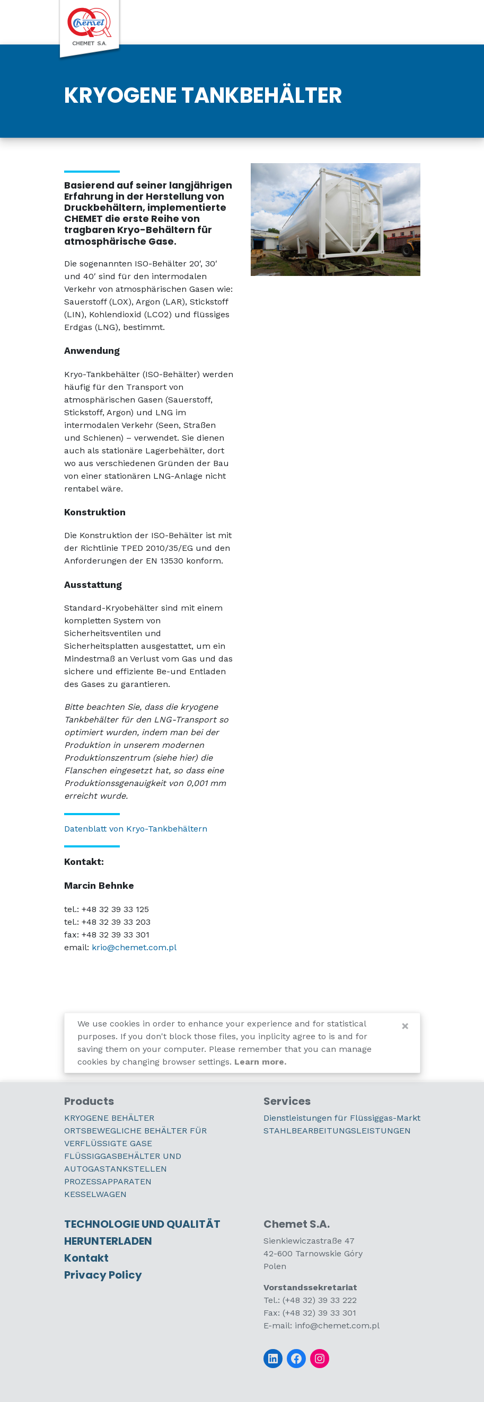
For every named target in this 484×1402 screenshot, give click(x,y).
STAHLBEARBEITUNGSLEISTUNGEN (337, 1131)
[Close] (405, 1026)
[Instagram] (319, 1358)
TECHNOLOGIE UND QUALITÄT (142, 1224)
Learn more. (260, 1062)
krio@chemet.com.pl (134, 947)
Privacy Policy (103, 1274)
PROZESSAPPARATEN (108, 1181)
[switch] (397, 22)
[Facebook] (296, 1358)
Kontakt (86, 1258)
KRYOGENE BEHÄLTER (109, 1118)
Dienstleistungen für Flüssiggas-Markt (341, 1118)
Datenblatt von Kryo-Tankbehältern (135, 829)
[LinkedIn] (273, 1358)
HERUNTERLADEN (108, 1241)
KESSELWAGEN (95, 1194)
